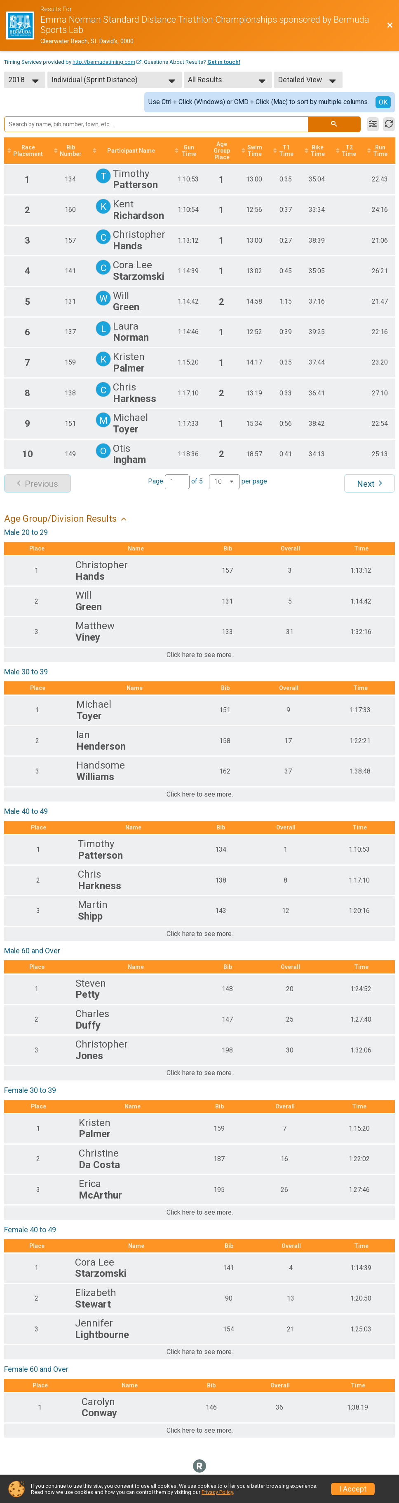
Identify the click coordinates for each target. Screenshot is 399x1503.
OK (383, 102)
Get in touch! (223, 62)
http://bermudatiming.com (104, 62)
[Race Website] (23, 26)
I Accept (352, 1489)
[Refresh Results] (389, 124)
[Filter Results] (373, 124)
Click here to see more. (200, 655)
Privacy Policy (217, 1492)
